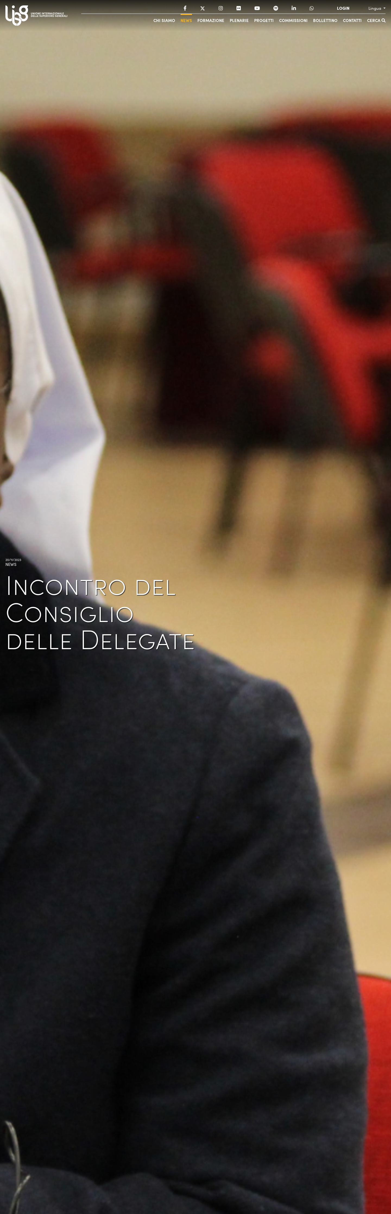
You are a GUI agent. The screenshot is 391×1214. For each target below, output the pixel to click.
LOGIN (343, 8)
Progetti (264, 20)
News (186, 20)
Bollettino (325, 20)
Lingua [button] (375, 8)
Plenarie (239, 20)
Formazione (210, 20)
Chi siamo (164, 20)
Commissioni (293, 20)
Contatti (352, 20)
